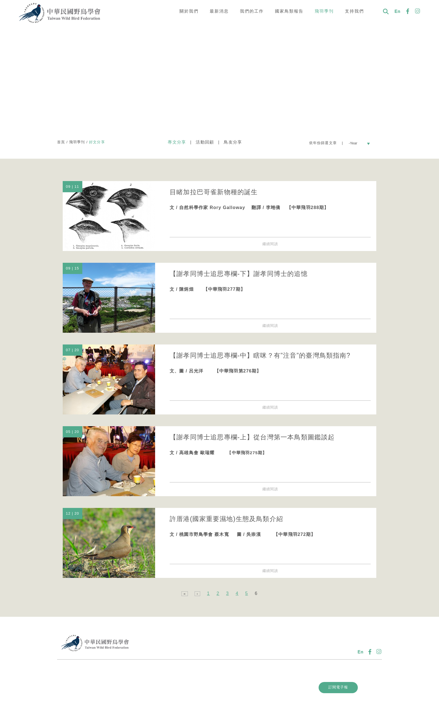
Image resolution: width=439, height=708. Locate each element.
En (397, 11)
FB (407, 11)
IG (418, 11)
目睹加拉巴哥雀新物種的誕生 (214, 192)
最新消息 (219, 11)
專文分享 (177, 142)
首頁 (61, 142)
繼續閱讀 (270, 244)
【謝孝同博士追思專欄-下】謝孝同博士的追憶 (239, 273)
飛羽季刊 (324, 11)
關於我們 (189, 11)
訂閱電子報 (340, 687)
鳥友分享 (233, 142)
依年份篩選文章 (323, 143)
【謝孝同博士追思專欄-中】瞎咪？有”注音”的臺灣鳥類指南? (260, 355)
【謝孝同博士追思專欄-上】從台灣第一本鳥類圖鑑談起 (252, 437)
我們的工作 (252, 11)
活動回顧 (205, 142)
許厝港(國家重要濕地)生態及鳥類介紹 (226, 518)
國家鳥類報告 (289, 11)
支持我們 (354, 11)
